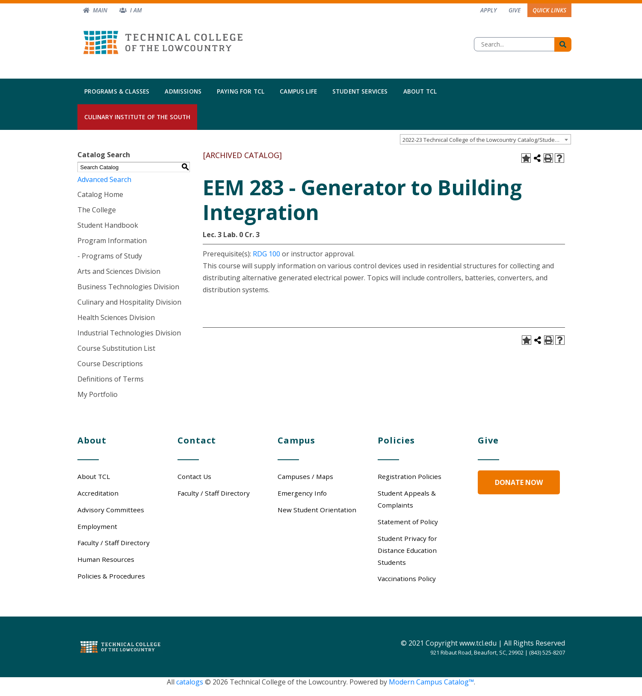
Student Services (360, 91)
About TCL (420, 91)
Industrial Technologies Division (129, 333)
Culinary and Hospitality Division (129, 302)
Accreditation (97, 493)
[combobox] (485, 139)
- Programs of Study (109, 256)
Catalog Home (100, 194)
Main (100, 10)
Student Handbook (107, 225)
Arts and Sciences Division (118, 271)
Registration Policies (409, 476)
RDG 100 (266, 253)
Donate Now (519, 482)
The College (96, 209)
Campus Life (298, 91)
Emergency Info (302, 493)
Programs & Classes (117, 91)
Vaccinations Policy (407, 578)
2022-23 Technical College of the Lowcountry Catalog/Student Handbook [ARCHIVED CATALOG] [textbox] (486, 140)
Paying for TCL (240, 91)
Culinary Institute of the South (137, 117)
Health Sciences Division (116, 317)
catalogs (189, 682)
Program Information (112, 240)
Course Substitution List (116, 348)
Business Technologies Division (128, 286)
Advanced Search (104, 179)
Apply (488, 10)
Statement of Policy (408, 521)
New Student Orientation (317, 509)
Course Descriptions (110, 363)
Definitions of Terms (110, 379)
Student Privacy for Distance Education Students (407, 550)
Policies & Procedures (111, 576)
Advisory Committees (110, 509)
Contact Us (194, 476)
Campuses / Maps (305, 476)
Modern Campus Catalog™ (431, 682)
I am (136, 10)
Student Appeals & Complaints (407, 499)
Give (515, 10)
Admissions (183, 91)
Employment (97, 526)
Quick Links (549, 10)
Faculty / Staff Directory (113, 542)
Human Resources (105, 559)
